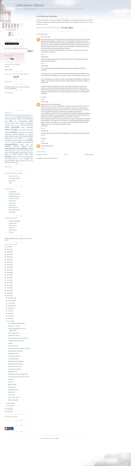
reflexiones (20, 154)
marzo (10, 321)
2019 (8, 264)
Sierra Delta (12, 227)
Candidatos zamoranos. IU (15, 366)
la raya (25, 138)
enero (9, 405)
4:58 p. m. (43, 99)
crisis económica (27, 127)
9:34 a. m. (43, 63)
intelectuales (8, 138)
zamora (9, 162)
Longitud (10, 343)
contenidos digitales (15, 125)
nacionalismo (10, 148)
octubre (10, 303)
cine (10, 121)
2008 (8, 293)
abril (9, 318)
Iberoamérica (24, 115)
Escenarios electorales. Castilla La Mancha (19, 348)
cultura (24, 130)
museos (31, 146)
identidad (30, 136)
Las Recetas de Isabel (14, 178)
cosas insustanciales (26, 125)
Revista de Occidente (14, 209)
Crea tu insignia (8, 69)
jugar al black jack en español (15, 87)
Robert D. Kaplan (23, 117)
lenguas (31, 138)
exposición (8, 134)
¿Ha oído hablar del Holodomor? (16, 323)
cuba (20, 130)
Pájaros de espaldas (13, 400)
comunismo (29, 123)
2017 (8, 270)
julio (9, 310)
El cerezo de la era (13, 176)
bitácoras (14, 119)
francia (31, 134)
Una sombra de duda (13, 358)
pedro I (20, 150)
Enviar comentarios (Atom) (51, 158)
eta (27, 132)
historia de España (21, 136)
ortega (10, 150)
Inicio (66, 154)
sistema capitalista (19, 158)
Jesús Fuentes (12, 203)
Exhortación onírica (13, 346)
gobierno (7, 136)
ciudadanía (7, 123)
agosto (10, 308)
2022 (8, 257)
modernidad (8, 146)
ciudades (12, 123)
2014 (8, 277)
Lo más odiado (12, 223)
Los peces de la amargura (14, 369)
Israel (29, 115)
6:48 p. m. (43, 141)
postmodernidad (23, 152)
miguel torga (24, 144)
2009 (8, 290)
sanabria (8, 156)
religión (27, 154)
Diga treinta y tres (12, 371)
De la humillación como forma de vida (18, 338)
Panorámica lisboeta (13, 389)
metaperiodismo (11, 144)
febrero (10, 403)
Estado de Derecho (16, 115)
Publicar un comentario (41, 151)
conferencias (8, 125)
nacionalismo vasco (25, 148)
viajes (17, 160)
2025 (8, 249)
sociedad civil (28, 158)
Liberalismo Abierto (30, 5)
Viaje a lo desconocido (14, 397)
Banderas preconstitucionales (15, 364)
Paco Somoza (12, 180)
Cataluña (7, 115)
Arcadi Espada (12, 191)
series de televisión (23, 156)
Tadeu (10, 183)
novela (7, 150)
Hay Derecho (12, 200)
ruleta (18, 238)
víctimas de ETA (24, 160)
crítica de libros (11, 129)
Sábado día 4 (11, 392)
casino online (8, 88)
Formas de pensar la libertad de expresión (18, 376)
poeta (31, 150)
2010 (8, 288)
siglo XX (11, 158)
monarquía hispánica (19, 146)
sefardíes (14, 156)
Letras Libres (12, 205)
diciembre (11, 298)
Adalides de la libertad (13, 335)
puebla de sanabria (10, 154)
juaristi (15, 138)
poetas (6, 152)
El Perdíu (43, 102)
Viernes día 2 (11, 394)
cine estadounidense (21, 121)
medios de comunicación (25, 142)
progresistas (30, 152)
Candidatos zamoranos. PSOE (15, 340)
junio (9, 313)
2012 (8, 282)
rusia (31, 154)
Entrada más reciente (41, 154)
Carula (11, 33)
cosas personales (12, 127)
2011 (8, 285)
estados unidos (22, 132)
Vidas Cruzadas (13, 230)
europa (31, 132)
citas (31, 121)
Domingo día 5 (12, 387)
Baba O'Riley (44, 37)
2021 (8, 259)
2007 (8, 295)
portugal (15, 152)
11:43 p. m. (43, 54)
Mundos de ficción (13, 353)
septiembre (11, 305)
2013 (8, 280)
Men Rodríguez (14, 117)
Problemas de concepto (14, 326)
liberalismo (8, 140)
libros (30, 140)
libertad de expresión (22, 140)
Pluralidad (10, 379)
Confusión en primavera (14, 356)
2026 (8, 246)
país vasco (15, 150)
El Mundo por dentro (14, 196)
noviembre (11, 300)
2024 (8, 252)
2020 (8, 262)
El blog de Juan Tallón (14, 194)
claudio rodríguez (20, 123)
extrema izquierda (18, 134)
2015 (8, 275)
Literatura (10, 382)
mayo (9, 316)
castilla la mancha (22, 119)
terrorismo (11, 160)
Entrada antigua (89, 154)
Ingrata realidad (12, 384)
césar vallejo (29, 130)
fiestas (26, 134)
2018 (8, 267)
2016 (8, 272)
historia (12, 136)
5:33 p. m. (43, 128)
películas (24, 150)
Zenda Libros (12, 212)
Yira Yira (11, 232)
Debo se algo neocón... (14, 333)
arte (10, 119)
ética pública (15, 162)
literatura (14, 142)
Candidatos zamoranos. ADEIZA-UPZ (18, 374)
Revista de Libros (13, 207)
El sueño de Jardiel (14, 198)
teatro (6, 160)
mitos (31, 144)
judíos (20, 138)
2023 (8, 254)
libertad (14, 140)
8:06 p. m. (43, 148)
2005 (8, 411)
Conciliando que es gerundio (15, 351)
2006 (8, 409)
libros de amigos (8, 142)
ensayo (14, 132)
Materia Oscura (13, 225)
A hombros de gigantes (15, 221)
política (10, 152)
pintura (28, 150)
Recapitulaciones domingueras (16, 361)
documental (8, 132)
